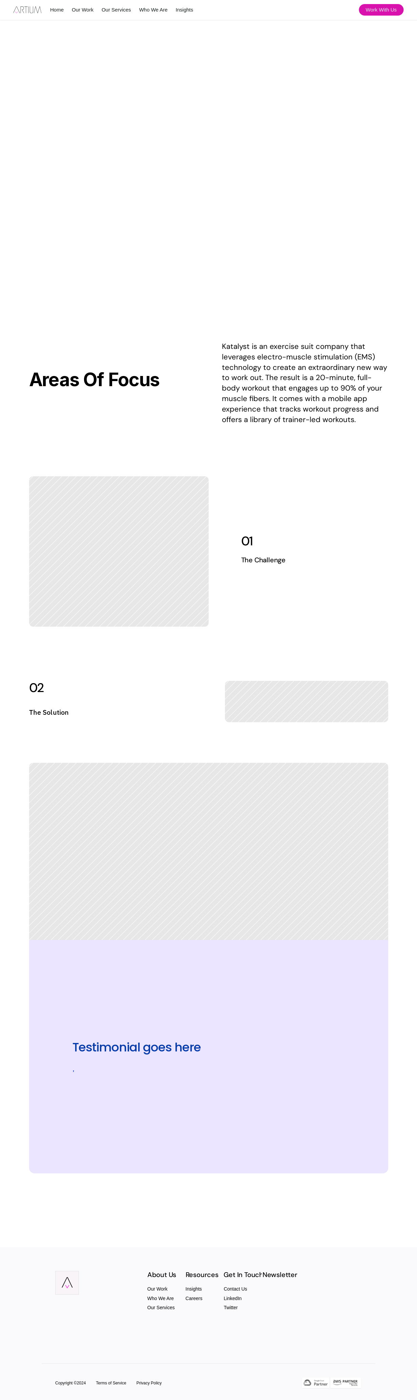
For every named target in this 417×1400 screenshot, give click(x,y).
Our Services (161, 1307)
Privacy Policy (149, 1383)
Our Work (157, 1289)
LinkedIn (233, 1298)
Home (57, 10)
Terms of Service (111, 1383)
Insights (194, 1289)
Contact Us (235, 1289)
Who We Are (160, 1298)
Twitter (230, 1307)
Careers (194, 1298)
